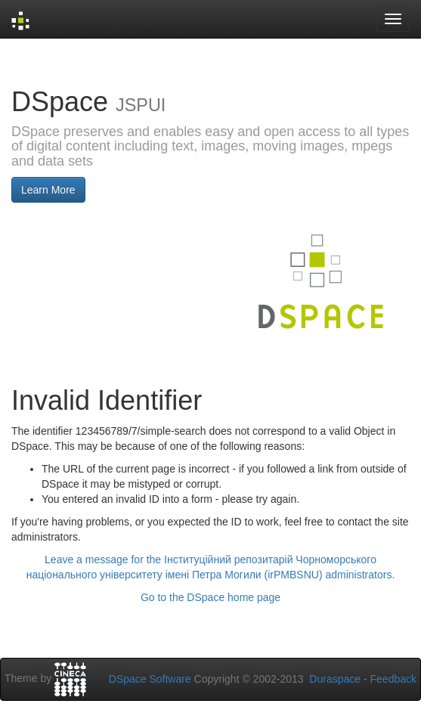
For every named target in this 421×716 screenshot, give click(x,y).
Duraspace (335, 679)
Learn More (48, 190)
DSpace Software (150, 679)
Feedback (393, 679)
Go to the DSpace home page (210, 597)
